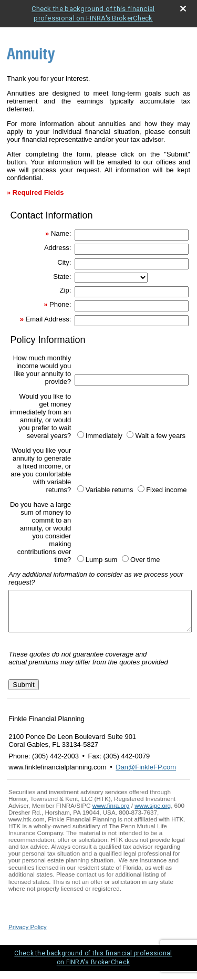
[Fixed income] (141, 488)
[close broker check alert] (183, 8)
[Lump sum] (80, 558)
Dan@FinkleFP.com (146, 775)
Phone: (60, 304)
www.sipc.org (152, 813)
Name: (61, 233)
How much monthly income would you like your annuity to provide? (42, 370)
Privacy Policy (27, 934)
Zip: (65, 290)
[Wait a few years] (130, 434)
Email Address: (48, 319)
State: (62, 276)
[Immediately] (80, 434)
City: (64, 262)
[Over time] (125, 558)
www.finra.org (111, 813)
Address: (57, 248)
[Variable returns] (80, 488)
